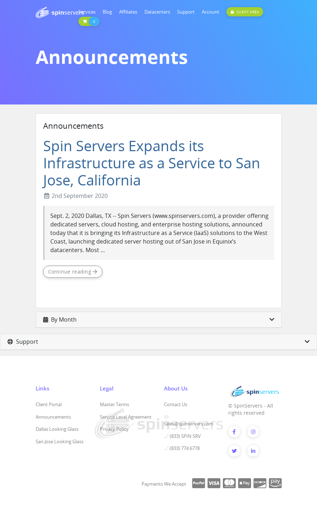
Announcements (53, 417)
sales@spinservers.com (188, 423)
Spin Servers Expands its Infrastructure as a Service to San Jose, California (151, 163)
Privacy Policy (114, 429)
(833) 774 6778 (185, 448)
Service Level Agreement (126, 417)
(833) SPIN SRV (185, 436)
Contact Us (175, 404)
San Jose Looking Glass (59, 441)
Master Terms (114, 404)
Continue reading (72, 271)
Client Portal (49, 404)
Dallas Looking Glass (57, 429)
